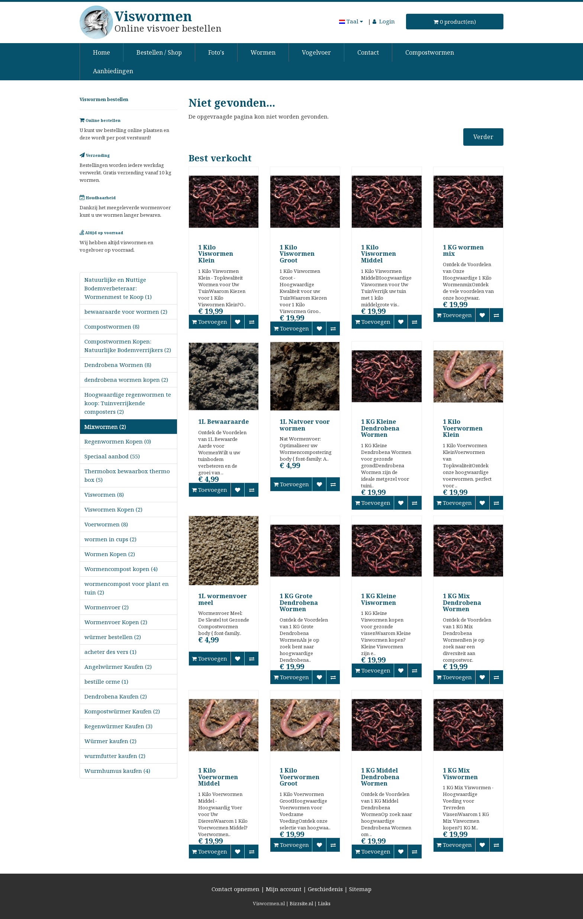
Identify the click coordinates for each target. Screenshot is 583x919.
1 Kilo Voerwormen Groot (299, 776)
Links (324, 903)
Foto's (216, 52)
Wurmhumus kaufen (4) (117, 770)
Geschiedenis (325, 889)
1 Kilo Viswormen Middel (378, 253)
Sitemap (360, 889)
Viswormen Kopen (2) (113, 509)
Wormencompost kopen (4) (121, 569)
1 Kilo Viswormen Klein (215, 253)
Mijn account (284, 889)
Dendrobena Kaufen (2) (115, 696)
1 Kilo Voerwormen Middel (218, 776)
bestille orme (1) (106, 681)
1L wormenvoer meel (222, 599)
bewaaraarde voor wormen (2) (125, 311)
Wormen (263, 52)
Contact (368, 52)
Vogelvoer (316, 52)
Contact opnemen (236, 889)
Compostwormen (429, 52)
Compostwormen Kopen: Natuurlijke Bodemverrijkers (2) (127, 346)
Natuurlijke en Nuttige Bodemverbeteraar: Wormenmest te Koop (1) (118, 288)
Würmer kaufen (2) (110, 741)
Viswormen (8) (104, 494)
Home (101, 52)
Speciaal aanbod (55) (112, 456)
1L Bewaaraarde (223, 421)
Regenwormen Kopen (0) (117, 441)
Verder (483, 137)
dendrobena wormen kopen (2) (126, 379)
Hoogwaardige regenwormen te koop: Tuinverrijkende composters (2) (127, 403)
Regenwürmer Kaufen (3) (118, 726)
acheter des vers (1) (110, 651)
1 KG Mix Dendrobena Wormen (462, 602)
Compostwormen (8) (111, 326)
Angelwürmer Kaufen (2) (118, 666)
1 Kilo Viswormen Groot (297, 253)
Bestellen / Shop (159, 52)
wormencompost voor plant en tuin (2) (126, 588)
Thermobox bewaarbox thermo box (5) (127, 475)
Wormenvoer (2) (106, 607)
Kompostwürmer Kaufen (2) (122, 711)
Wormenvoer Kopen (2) (115, 622)
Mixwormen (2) (105, 426)
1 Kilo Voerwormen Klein (463, 428)
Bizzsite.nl (301, 903)
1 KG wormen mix (463, 250)
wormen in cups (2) (110, 539)
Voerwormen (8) (106, 524)
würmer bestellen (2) (112, 637)
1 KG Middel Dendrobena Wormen (380, 776)
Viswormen (153, 16)
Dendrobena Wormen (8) (117, 364)
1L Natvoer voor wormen (305, 424)
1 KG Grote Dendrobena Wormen (299, 602)
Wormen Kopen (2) (109, 554)
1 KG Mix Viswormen (460, 773)
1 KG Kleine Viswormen (378, 599)
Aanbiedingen (113, 71)
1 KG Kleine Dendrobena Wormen (380, 428)
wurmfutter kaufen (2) (114, 756)
